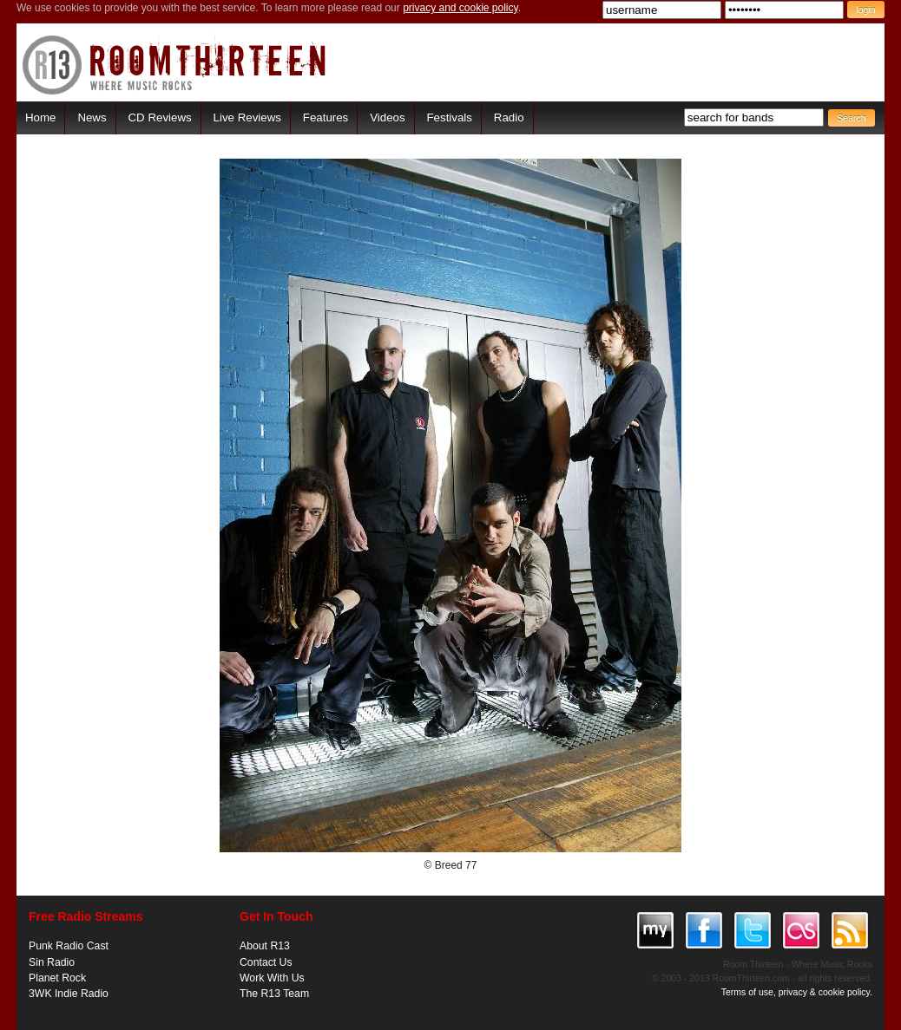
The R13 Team (274, 994)
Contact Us (266, 962)
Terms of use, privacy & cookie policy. (796, 992)
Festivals (448, 117)
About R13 (265, 946)
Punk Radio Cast (69, 946)
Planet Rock (57, 978)
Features (325, 117)
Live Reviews (247, 117)
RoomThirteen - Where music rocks (175, 64)
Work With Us (272, 978)
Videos (387, 117)
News (91, 117)
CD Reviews (160, 117)
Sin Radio (52, 962)
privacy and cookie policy (460, 8)
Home (40, 117)
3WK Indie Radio (69, 994)
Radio (509, 117)
